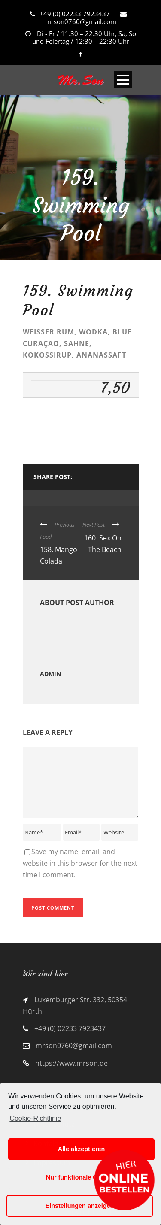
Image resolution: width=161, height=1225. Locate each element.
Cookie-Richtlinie (35, 1118)
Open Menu (123, 79)
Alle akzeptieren (81, 1149)
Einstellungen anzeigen (80, 1205)
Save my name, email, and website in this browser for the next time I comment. (80, 863)
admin (50, 674)
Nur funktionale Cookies (81, 1177)
